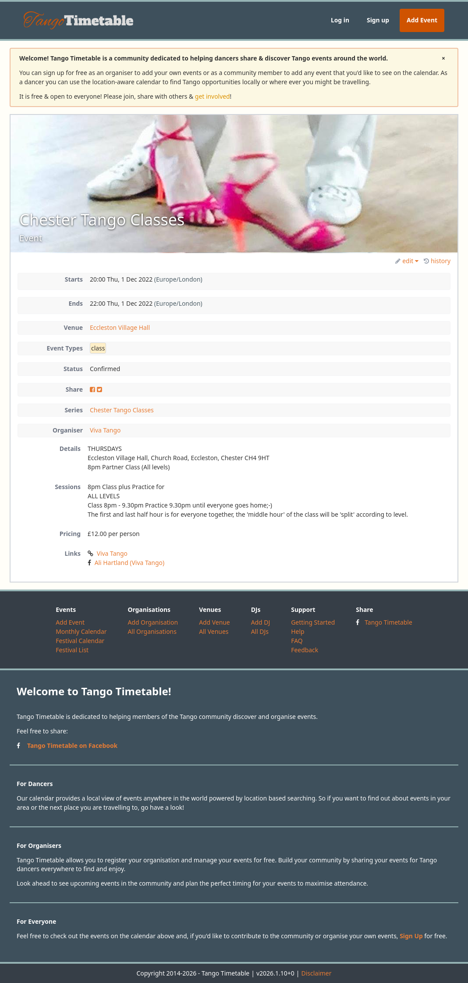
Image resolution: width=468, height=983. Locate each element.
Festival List (72, 650)
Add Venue (214, 622)
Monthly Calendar (81, 631)
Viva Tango (105, 430)
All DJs (260, 631)
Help (297, 631)
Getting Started (313, 622)
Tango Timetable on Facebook (72, 745)
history (437, 261)
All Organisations (152, 631)
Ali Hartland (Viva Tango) (129, 562)
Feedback (304, 650)
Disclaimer (316, 973)
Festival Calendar (80, 640)
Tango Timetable (388, 622)
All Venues (213, 631)
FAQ (296, 640)
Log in (340, 20)
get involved (212, 96)
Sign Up (411, 936)
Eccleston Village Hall (120, 327)
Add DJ (260, 622)
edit (406, 261)
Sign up (378, 20)
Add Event (422, 20)
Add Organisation (153, 622)
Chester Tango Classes (122, 410)
